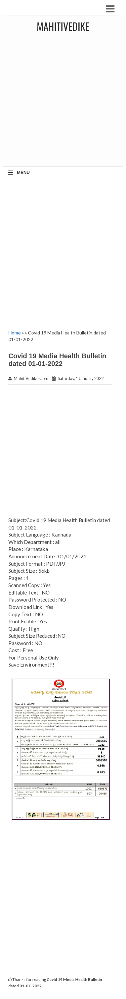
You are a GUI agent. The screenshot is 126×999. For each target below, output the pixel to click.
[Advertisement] (63, 102)
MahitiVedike (63, 26)
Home (14, 332)
